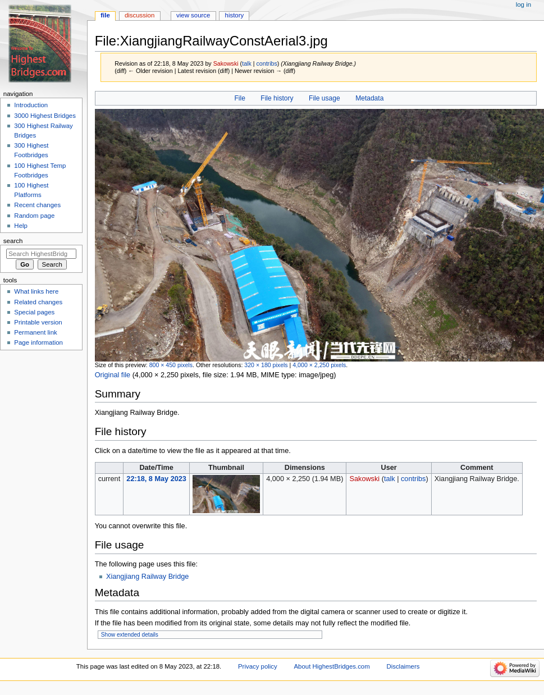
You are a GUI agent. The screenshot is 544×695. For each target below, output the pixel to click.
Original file (112, 375)
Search (13, 240)
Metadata (369, 98)
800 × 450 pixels (171, 365)
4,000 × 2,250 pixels (319, 365)
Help (21, 225)
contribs (266, 63)
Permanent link (35, 332)
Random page (34, 215)
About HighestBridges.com (331, 666)
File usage (324, 98)
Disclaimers (402, 666)
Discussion (139, 15)
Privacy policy (257, 666)
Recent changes (37, 205)
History (234, 15)
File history (276, 98)
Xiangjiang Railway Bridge (147, 576)
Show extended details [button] (129, 635)
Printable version (38, 322)
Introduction (31, 105)
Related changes (38, 302)
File (239, 98)
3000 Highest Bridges (45, 115)
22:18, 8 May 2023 (156, 479)
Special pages (34, 312)
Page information (38, 342)
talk (247, 63)
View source (193, 15)
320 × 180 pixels (265, 365)
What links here (36, 291)
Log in (523, 4)
